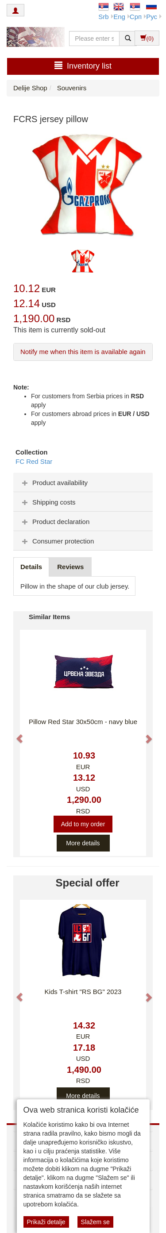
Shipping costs (48, 502)
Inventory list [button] (83, 65)
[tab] (83, 482)
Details (31, 566)
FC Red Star (33, 461)
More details (83, 843)
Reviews (70, 566)
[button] (15, 734)
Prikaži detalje (46, 1221)
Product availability (54, 482)
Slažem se (95, 1221)
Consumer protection (57, 541)
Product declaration (54, 521)
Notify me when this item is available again (83, 351)
